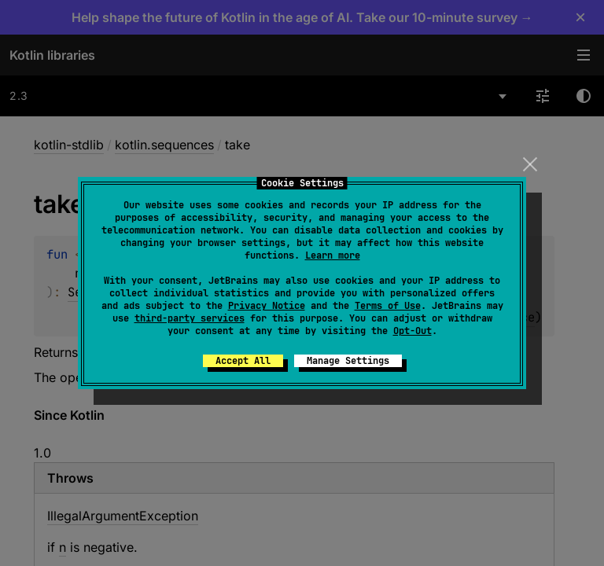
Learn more (332, 255)
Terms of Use (388, 306)
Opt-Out (412, 331)
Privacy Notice (266, 306)
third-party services (189, 318)
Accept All (243, 361)
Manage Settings (348, 361)
